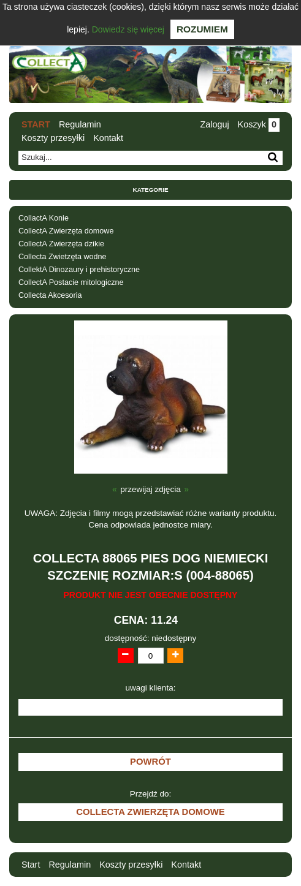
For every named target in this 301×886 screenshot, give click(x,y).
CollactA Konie (43, 218)
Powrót (150, 762)
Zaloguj (214, 124)
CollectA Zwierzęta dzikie (61, 244)
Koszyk (259, 124)
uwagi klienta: (151, 687)
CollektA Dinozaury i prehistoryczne (79, 269)
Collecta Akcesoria (50, 295)
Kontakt (108, 138)
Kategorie (151, 189)
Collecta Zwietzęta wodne (62, 256)
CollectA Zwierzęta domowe (65, 231)
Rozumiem (202, 29)
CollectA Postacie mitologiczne (71, 282)
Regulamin (80, 124)
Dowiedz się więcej (128, 29)
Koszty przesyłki (53, 138)
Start (35, 124)
